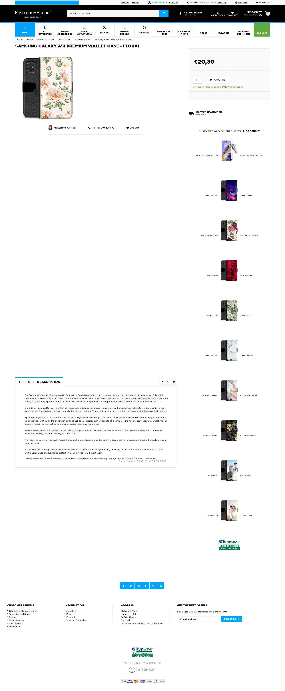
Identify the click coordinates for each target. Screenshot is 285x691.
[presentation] (117, 13)
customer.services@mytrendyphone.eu (141, 623)
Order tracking (17, 620)
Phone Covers (90, 459)
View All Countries (76, 620)
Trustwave (241, 2)
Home (30, 40)
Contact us (221, 2)
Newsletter (15, 626)
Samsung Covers (106, 459)
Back (19, 40)
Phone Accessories (53, 459)
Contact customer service (23, 611)
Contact (70, 617)
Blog (68, 614)
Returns (135, 2)
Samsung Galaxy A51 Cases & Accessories (135, 459)
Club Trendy (15, 623)
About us (125, 2)
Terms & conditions (19, 614)
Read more (173, 2)
